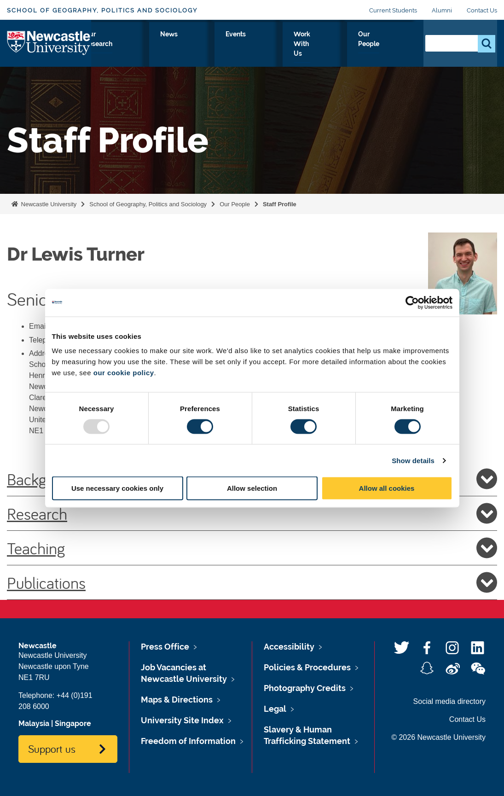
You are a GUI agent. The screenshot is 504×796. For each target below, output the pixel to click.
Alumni (442, 10)
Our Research (214, 50)
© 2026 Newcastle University (438, 737)
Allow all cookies (387, 488)
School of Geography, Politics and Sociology (102, 10)
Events (295, 44)
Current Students (393, 10)
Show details (413, 460)
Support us (51, 748)
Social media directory (449, 701)
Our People (393, 50)
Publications (252, 582)
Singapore (73, 723)
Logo (49, 48)
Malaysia (33, 723)
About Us (111, 50)
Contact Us (482, 10)
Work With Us (342, 50)
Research (252, 513)
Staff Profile (279, 204)
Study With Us (159, 50)
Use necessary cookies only (117, 488)
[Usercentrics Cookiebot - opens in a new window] (412, 302)
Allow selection (252, 488)
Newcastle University (47, 204)
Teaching (252, 548)
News (258, 44)
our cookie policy (123, 373)
